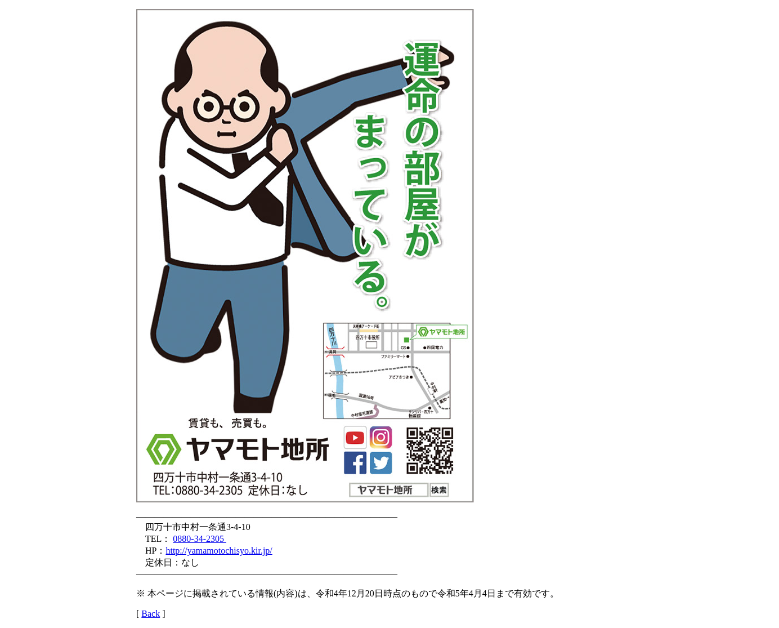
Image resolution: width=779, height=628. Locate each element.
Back (150, 613)
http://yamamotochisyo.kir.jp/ (218, 550)
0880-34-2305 (199, 539)
